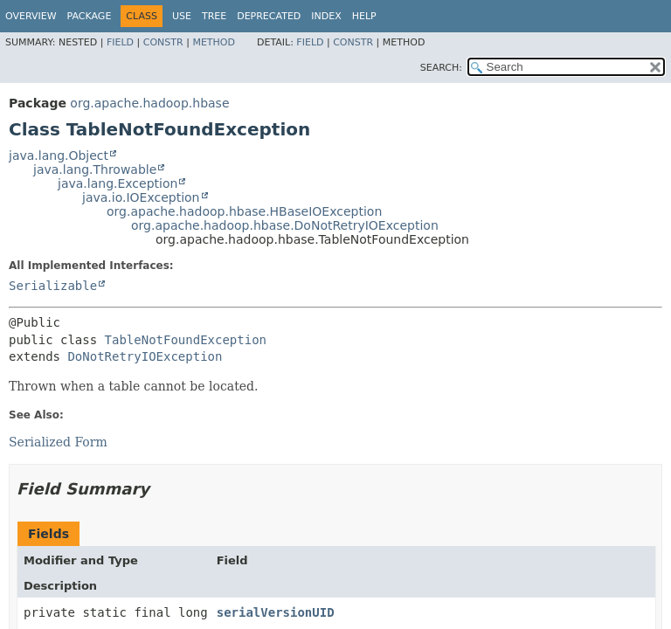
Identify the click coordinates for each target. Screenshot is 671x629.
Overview (31, 16)
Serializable (53, 286)
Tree (214, 16)
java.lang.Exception (117, 183)
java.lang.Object (58, 155)
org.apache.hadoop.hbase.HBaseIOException (244, 211)
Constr (163, 42)
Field (120, 42)
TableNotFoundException (185, 340)
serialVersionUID (276, 612)
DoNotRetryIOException (144, 356)
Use (181, 16)
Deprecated (269, 16)
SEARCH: (441, 67)
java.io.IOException (141, 197)
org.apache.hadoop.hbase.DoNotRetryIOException (285, 225)
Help (364, 16)
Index (326, 16)
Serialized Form (58, 442)
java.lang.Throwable (94, 169)
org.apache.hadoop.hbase (149, 103)
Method (213, 42)
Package (89, 16)
